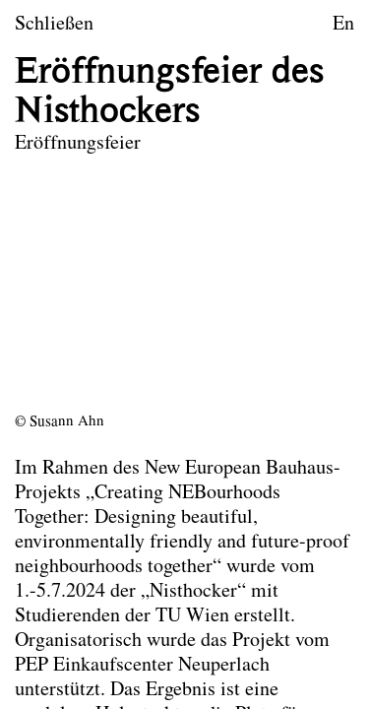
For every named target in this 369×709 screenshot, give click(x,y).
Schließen (54, 24)
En (343, 24)
